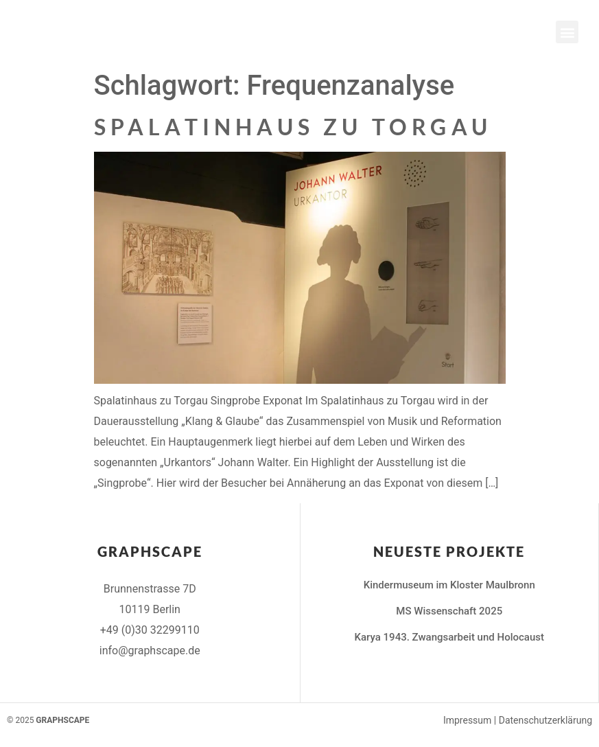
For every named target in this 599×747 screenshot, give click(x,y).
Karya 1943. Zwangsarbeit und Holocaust (449, 637)
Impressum (467, 720)
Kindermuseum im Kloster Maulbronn (449, 585)
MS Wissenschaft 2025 (449, 611)
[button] (567, 32)
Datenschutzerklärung (545, 720)
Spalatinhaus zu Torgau (293, 126)
